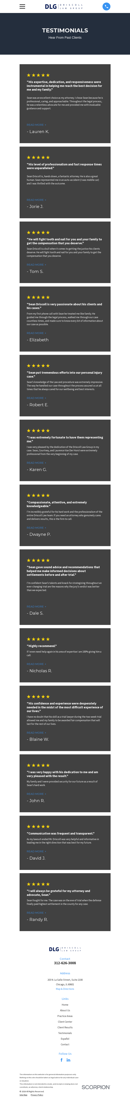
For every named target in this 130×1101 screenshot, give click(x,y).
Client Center (65, 1021)
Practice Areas (65, 1016)
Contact (65, 1044)
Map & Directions (65, 989)
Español (65, 1038)
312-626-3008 (65, 963)
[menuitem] (23, 1095)
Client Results (65, 1027)
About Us (65, 1010)
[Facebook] (61, 1060)
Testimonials (65, 1033)
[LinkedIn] (68, 1060)
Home (65, 1004)
